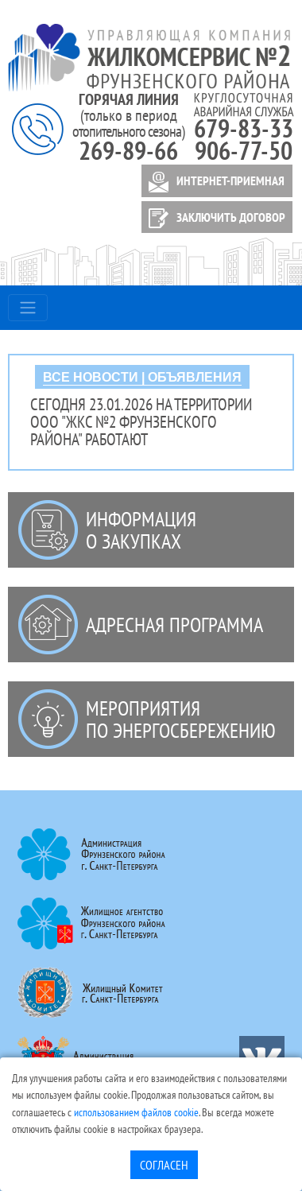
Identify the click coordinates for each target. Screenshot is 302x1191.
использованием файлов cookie (136, 1111)
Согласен (164, 1165)
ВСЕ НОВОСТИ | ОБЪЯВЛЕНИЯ (142, 377)
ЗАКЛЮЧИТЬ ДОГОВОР (214, 218)
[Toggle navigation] (28, 307)
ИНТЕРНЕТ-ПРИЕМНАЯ (214, 182)
